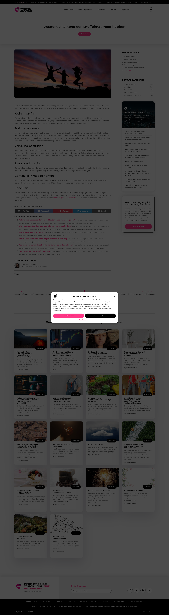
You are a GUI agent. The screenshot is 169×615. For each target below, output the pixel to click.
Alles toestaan (68, 316)
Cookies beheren (100, 316)
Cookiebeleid (83, 320)
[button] (115, 296)
